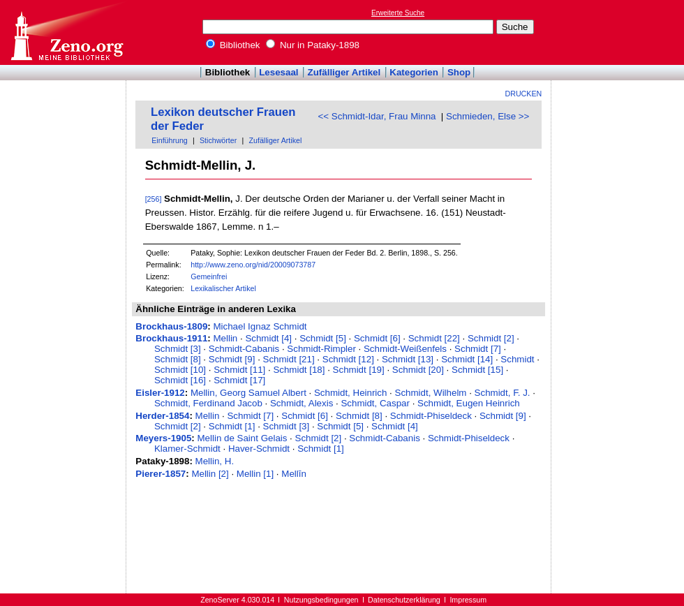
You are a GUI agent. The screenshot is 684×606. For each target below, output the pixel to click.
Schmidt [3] (177, 348)
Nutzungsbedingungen (321, 600)
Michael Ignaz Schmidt (259, 326)
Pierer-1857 (160, 473)
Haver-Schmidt (259, 448)
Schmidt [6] (377, 338)
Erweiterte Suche (397, 13)
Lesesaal (278, 72)
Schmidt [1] (232, 426)
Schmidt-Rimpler (321, 348)
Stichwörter (218, 140)
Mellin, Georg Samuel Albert (248, 392)
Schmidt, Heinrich (350, 392)
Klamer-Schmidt (187, 448)
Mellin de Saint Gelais (243, 438)
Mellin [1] (255, 473)
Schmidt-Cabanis (244, 348)
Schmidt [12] (348, 359)
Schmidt (517, 359)
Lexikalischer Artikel (223, 288)
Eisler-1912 (159, 392)
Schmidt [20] (418, 369)
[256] (153, 199)
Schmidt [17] (239, 380)
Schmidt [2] (491, 338)
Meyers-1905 (163, 438)
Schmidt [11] (239, 369)
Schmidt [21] (289, 359)
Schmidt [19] (359, 369)
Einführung (169, 140)
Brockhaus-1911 (171, 338)
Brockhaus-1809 (171, 326)
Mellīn (293, 473)
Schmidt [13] (407, 359)
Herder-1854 (162, 416)
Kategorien (413, 72)
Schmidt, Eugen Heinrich (468, 403)
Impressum (467, 600)
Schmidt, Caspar (375, 403)
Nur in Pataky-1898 (312, 45)
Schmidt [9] (232, 359)
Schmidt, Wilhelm (431, 392)
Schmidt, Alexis (301, 403)
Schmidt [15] (477, 369)
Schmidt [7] (477, 348)
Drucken (523, 93)
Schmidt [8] (177, 359)
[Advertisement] (620, 32)
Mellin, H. (215, 461)
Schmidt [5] (322, 338)
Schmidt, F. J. (502, 392)
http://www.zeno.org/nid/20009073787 (253, 264)
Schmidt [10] (180, 369)
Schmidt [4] (268, 338)
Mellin (225, 338)
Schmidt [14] (467, 359)
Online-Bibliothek (66, 32)
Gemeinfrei (209, 276)
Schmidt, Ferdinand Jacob (208, 403)
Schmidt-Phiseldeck (431, 416)
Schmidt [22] (434, 338)
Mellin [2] (209, 473)
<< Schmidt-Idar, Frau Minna (377, 116)
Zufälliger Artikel (344, 72)
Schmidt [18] (299, 369)
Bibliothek (233, 45)
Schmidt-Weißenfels (405, 348)
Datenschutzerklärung (404, 600)
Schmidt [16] (180, 380)
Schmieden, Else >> (487, 116)
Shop (458, 72)
